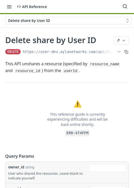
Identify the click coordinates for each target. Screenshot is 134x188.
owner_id (16, 166)
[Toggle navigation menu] (9, 6)
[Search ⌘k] (125, 6)
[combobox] (107, 168)
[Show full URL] (119, 51)
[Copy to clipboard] (126, 51)
